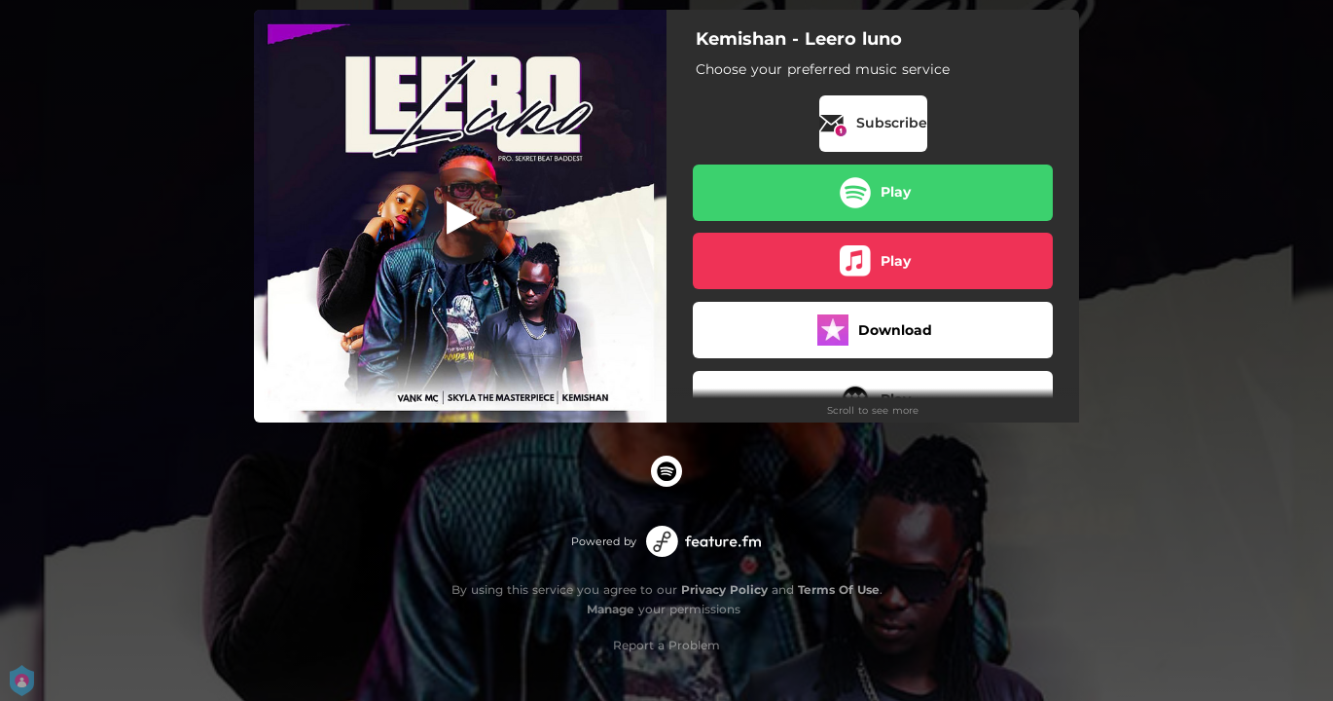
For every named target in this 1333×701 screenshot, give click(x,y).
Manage (610, 609)
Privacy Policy (724, 589)
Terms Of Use (839, 589)
